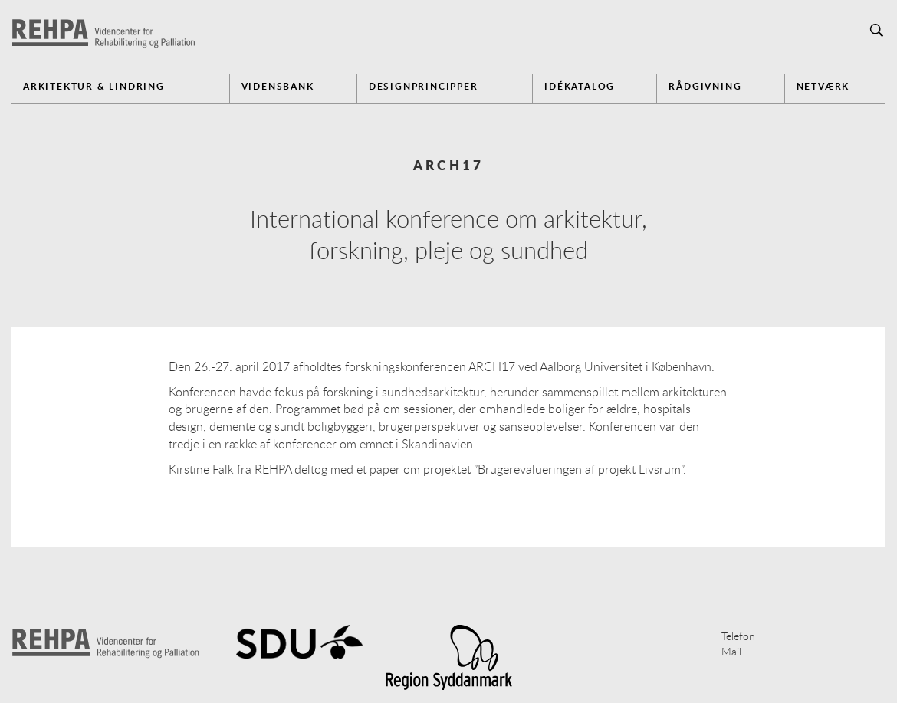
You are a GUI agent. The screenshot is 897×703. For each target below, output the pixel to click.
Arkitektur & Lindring (94, 86)
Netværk (823, 86)
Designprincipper (423, 86)
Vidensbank (278, 86)
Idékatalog (579, 86)
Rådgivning (705, 86)
